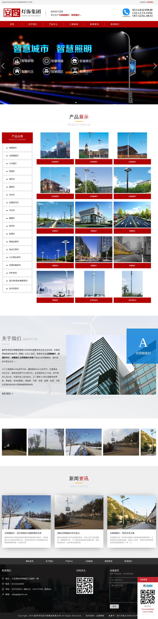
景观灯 (11, 171)
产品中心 (53, 24)
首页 (12, 24)
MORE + (7, 393)
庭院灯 (11, 187)
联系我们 (115, 24)
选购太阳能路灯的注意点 (68, 533)
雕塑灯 (11, 218)
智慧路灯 (12, 148)
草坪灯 (11, 226)
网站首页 (30, 561)
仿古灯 (11, 195)
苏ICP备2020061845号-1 (128, 616)
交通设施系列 (14, 265)
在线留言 (143, 2)
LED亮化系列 (14, 257)
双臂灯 (11, 234)
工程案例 (74, 24)
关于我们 (33, 24)
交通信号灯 (13, 203)
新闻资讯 (94, 24)
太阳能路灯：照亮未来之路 (122, 533)
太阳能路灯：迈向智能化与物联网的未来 (22, 533)
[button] (3, 66)
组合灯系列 (13, 249)
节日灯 (11, 210)
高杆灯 (11, 179)
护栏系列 (12, 273)
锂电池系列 (13, 242)
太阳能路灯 (13, 156)
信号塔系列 (13, 289)
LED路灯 (12, 163)
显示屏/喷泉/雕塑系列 (17, 281)
